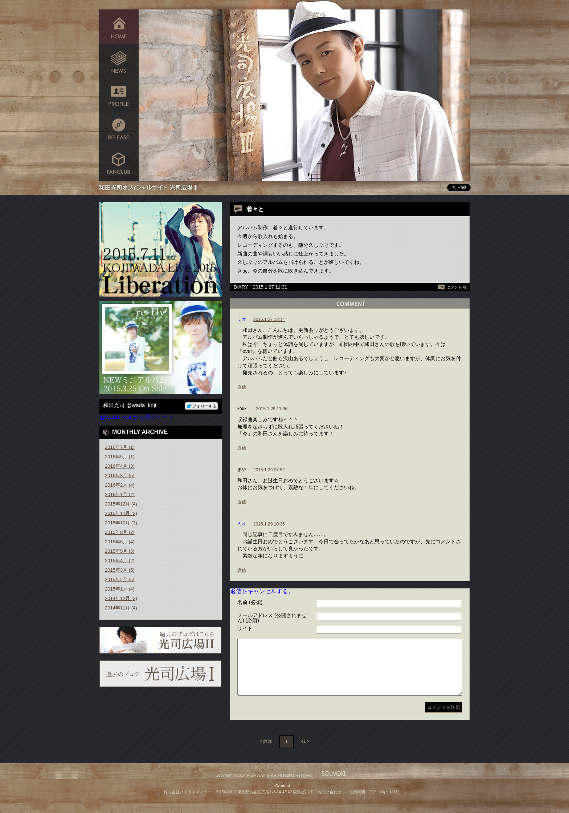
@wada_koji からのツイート (136, 417)
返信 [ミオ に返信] (241, 387)
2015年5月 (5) (120, 551)
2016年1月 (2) (120, 494)
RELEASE (119, 130)
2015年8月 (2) (120, 532)
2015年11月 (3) (121, 513)
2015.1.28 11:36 (271, 408)
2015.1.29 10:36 (269, 524)
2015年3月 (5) (120, 570)
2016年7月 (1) (120, 447)
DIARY (241, 287)
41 (303, 752)
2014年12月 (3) (121, 598)
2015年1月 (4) (120, 589)
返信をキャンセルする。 (262, 591)
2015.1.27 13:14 (269, 319)
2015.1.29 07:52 (269, 469)
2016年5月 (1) (120, 456)
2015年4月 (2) (120, 560)
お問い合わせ (329, 803)
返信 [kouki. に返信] (241, 448)
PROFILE (119, 95)
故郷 (267, 752)
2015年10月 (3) (121, 523)
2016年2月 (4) (120, 485)
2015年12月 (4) (121, 504)
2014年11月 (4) (121, 608)
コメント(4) (456, 287)
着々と (255, 209)
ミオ (241, 319)
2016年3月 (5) (120, 475)
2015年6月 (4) (120, 541)
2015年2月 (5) (120, 579)
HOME (119, 26)
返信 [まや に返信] (241, 501)
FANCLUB (119, 164)
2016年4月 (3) (120, 466)
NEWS (119, 61)
